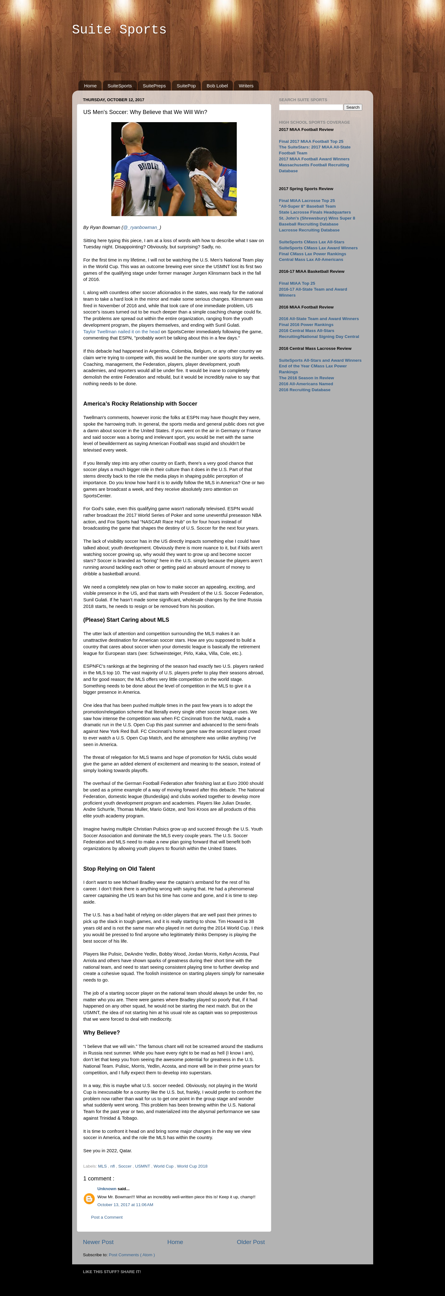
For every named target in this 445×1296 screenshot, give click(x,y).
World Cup (164, 1166)
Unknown (108, 1188)
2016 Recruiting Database (305, 389)
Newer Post (98, 1242)
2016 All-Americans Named (306, 383)
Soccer (125, 1166)
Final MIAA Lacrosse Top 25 (307, 200)
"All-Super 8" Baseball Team (307, 206)
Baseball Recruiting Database (309, 224)
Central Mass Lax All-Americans (311, 259)
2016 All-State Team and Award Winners (319, 318)
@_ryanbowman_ (141, 227)
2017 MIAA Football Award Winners (314, 159)
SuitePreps (154, 85)
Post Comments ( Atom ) (132, 1254)
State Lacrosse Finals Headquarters (315, 212)
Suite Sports (119, 30)
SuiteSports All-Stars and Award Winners (320, 360)
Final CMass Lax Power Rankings (313, 253)
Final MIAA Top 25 (297, 283)
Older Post (251, 1242)
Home (90, 85)
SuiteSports (120, 85)
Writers (246, 85)
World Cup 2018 (192, 1166)
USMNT (143, 1166)
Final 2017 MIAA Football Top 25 (311, 141)
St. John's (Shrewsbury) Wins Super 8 (317, 218)
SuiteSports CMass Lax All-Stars (312, 242)
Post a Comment (107, 1217)
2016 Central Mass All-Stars (307, 330)
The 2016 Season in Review (306, 378)
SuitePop (186, 85)
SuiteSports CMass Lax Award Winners (318, 248)
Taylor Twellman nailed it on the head (121, 331)
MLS (103, 1166)
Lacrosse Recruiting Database (309, 230)
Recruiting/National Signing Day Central (319, 336)
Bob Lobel (217, 85)
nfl (113, 1166)
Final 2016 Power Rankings (306, 324)
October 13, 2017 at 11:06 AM (125, 1204)
